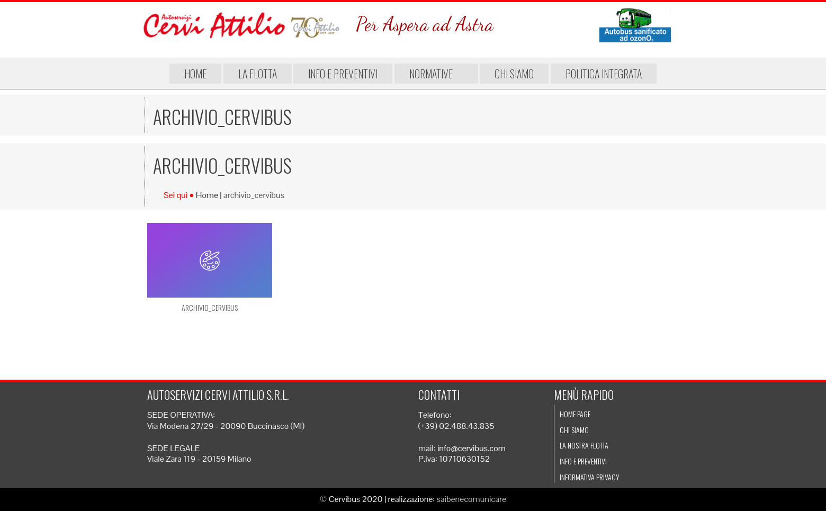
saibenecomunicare (472, 499)
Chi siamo (514, 74)
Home (195, 74)
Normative (436, 74)
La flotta (257, 74)
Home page (575, 413)
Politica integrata (603, 74)
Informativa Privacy (590, 476)
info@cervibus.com (471, 448)
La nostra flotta (584, 445)
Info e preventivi (343, 74)
